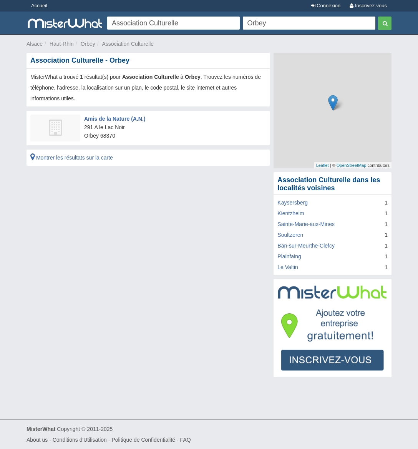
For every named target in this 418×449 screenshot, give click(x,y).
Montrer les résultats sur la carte (71, 158)
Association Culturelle (128, 44)
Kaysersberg (292, 203)
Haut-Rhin (62, 44)
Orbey (88, 44)
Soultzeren (290, 235)
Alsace (35, 44)
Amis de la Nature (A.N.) (114, 119)
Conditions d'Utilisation (80, 440)
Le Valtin (287, 267)
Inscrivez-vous (368, 5)
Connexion (326, 5)
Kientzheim (290, 213)
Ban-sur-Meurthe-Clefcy (306, 246)
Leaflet (322, 165)
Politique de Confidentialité (143, 440)
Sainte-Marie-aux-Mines (306, 224)
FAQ (185, 440)
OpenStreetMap (352, 165)
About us (37, 440)
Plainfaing (289, 256)
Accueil (39, 5)
